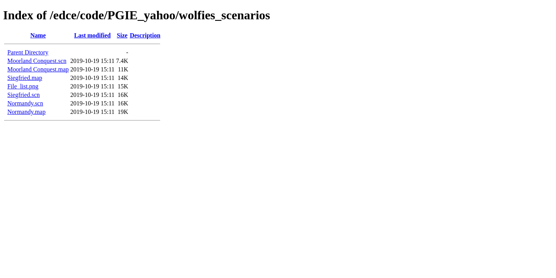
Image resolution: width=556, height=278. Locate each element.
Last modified (92, 35)
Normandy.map (26, 111)
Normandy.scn (25, 103)
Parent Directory (27, 52)
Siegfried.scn (23, 95)
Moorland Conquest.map (38, 69)
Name (38, 35)
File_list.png (22, 86)
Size (122, 35)
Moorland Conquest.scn (36, 61)
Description (145, 35)
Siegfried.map (24, 78)
